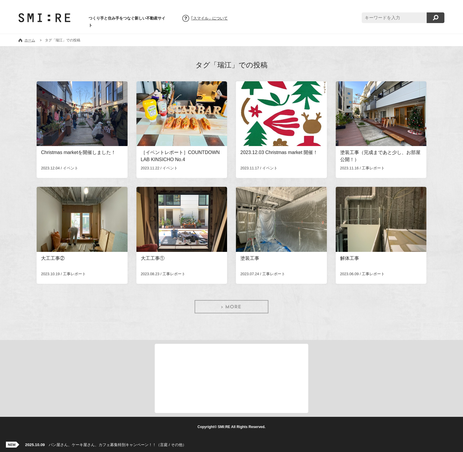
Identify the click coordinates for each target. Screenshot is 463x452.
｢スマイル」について (209, 18)
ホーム (30, 40)
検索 (435, 17)
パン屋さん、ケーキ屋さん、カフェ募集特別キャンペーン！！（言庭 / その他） (105, 445)
